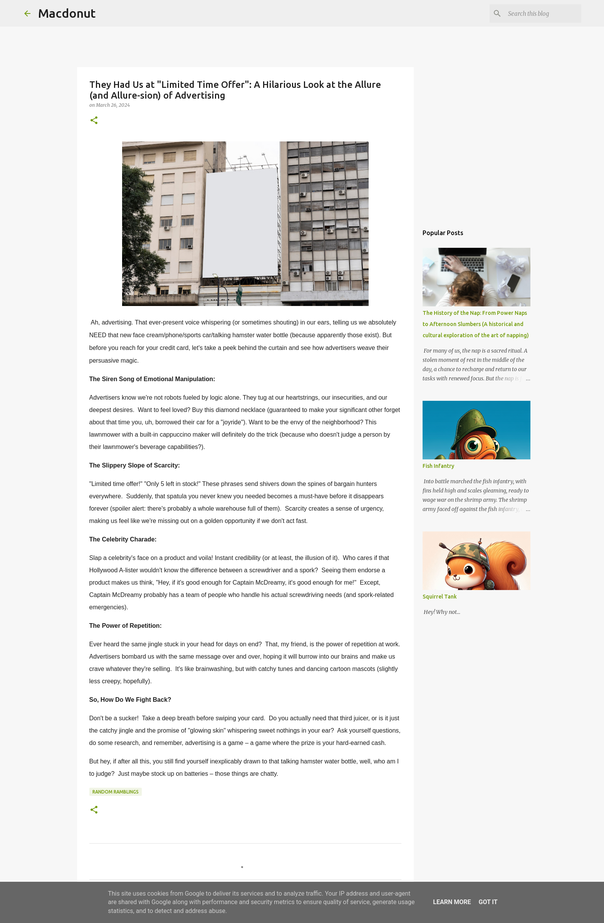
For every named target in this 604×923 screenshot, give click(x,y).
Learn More (452, 902)
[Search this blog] (540, 13)
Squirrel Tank (440, 596)
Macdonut (67, 13)
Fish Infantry (438, 466)
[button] (94, 121)
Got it (487, 902)
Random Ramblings (115, 791)
